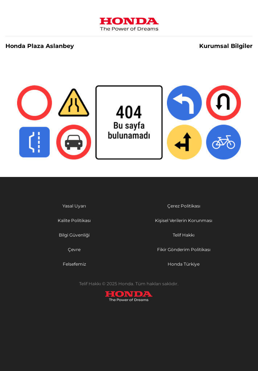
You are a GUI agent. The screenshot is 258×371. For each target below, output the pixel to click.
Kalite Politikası (74, 220)
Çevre (74, 249)
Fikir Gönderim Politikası (183, 249)
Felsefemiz (74, 264)
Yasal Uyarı (74, 206)
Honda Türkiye (184, 264)
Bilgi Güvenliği (74, 235)
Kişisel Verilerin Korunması (183, 220)
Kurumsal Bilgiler (226, 46)
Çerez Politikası (183, 206)
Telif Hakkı (183, 235)
